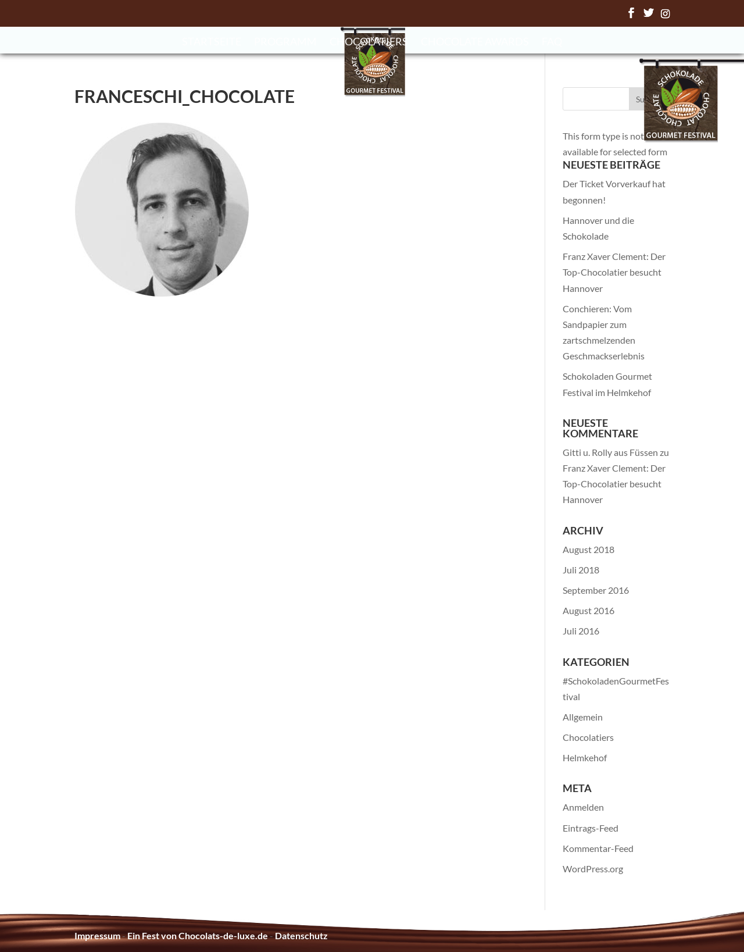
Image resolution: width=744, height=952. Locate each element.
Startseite (211, 42)
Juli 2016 (581, 630)
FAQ (552, 42)
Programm (285, 42)
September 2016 (596, 590)
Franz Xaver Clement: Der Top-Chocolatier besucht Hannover (614, 272)
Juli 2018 (581, 569)
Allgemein (583, 716)
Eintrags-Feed (590, 827)
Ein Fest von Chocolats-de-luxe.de (197, 935)
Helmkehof (585, 757)
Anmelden (583, 806)
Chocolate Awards (475, 42)
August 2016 (588, 610)
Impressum (97, 935)
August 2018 (588, 549)
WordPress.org (593, 868)
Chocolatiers (369, 42)
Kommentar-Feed (598, 848)
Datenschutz (301, 935)
